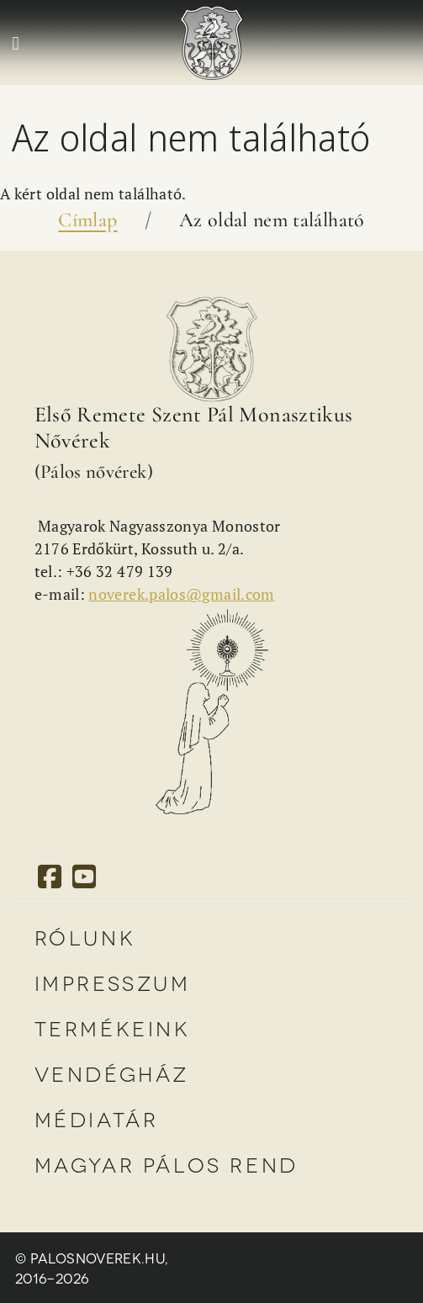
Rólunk (85, 936)
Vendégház (111, 1073)
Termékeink (112, 1027)
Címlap (87, 220)
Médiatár (96, 1118)
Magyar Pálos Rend (166, 1164)
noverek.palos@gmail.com (181, 594)
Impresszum (112, 982)
